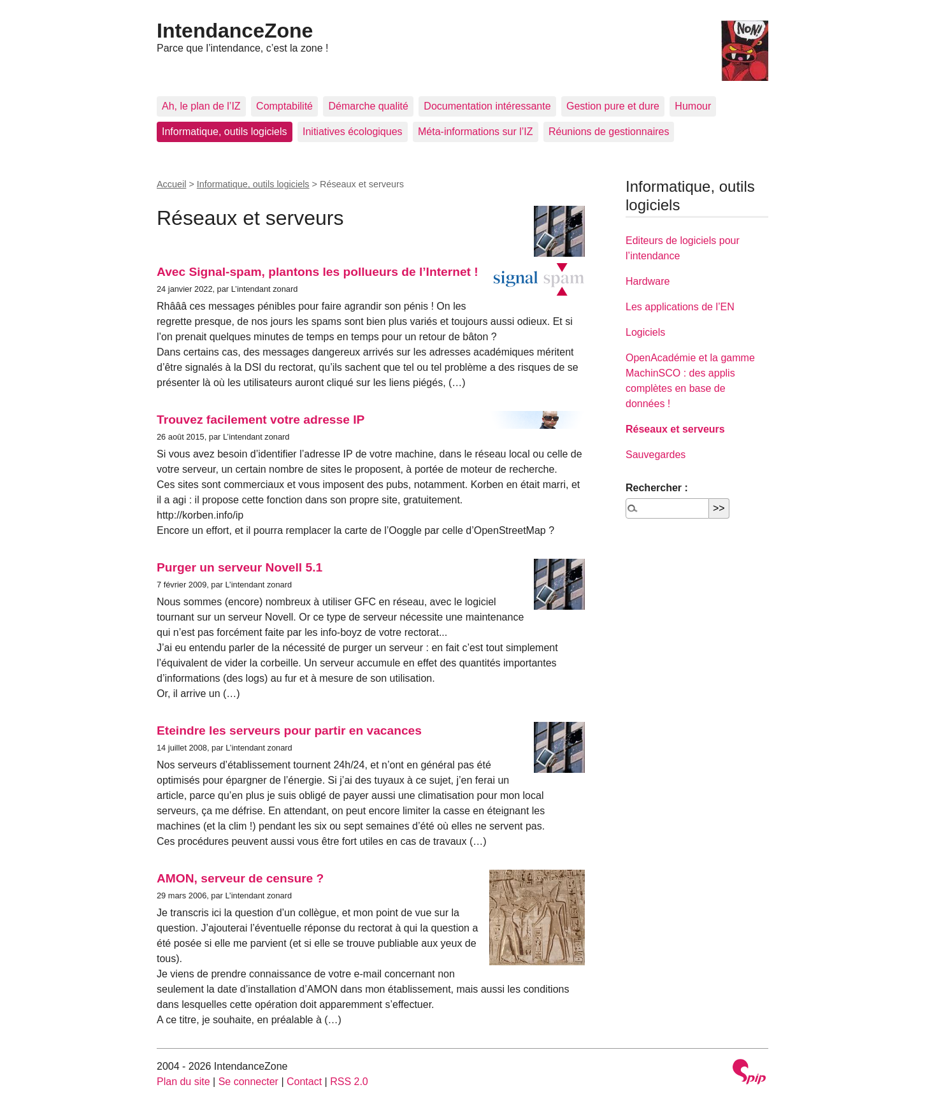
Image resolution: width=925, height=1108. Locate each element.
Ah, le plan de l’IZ (201, 106)
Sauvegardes (655, 454)
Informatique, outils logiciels (224, 131)
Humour (693, 106)
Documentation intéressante (487, 106)
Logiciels (645, 332)
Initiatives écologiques (353, 131)
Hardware (648, 281)
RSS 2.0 (349, 1081)
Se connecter (248, 1081)
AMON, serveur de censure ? (240, 878)
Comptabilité (284, 106)
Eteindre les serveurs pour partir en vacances (289, 730)
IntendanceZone (235, 30)
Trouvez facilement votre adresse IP (260, 419)
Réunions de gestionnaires (609, 131)
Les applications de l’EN (680, 306)
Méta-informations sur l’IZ (475, 131)
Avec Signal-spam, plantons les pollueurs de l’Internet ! (317, 271)
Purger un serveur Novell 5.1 (239, 567)
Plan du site (183, 1081)
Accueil (171, 184)
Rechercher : (657, 487)
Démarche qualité (368, 106)
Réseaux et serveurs (675, 429)
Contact (304, 1081)
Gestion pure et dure (612, 106)
